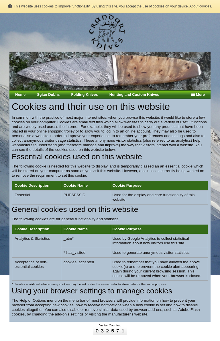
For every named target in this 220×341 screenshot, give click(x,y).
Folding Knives (84, 94)
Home (20, 94)
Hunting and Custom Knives (134, 94)
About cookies (200, 6)
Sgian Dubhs (48, 94)
